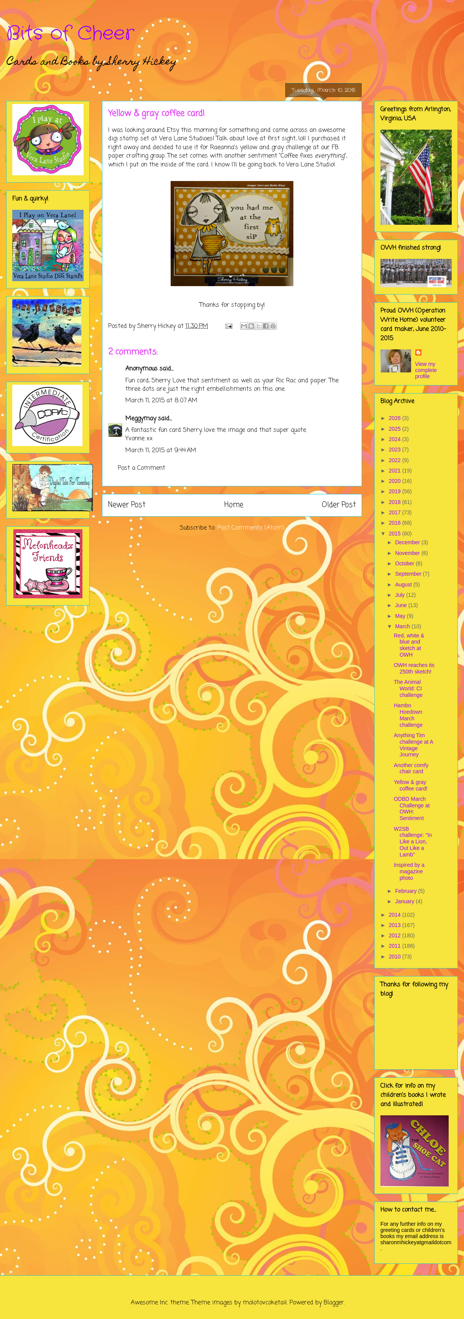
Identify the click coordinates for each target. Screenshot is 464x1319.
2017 (395, 512)
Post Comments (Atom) (251, 528)
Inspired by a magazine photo (409, 871)
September (409, 574)
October (405, 563)
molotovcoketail (265, 1302)
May (400, 616)
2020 (395, 481)
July (400, 595)
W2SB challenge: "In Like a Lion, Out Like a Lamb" (413, 842)
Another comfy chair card (411, 768)
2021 (395, 471)
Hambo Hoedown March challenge (408, 715)
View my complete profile (426, 370)
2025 (395, 429)
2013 (395, 925)
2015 (395, 533)
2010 (395, 956)
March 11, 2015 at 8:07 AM (161, 400)
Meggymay (140, 418)
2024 (395, 439)
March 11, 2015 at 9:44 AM (160, 450)
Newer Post (126, 504)
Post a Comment (141, 468)
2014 (395, 915)
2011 (395, 946)
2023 (395, 449)
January (405, 901)
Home (233, 504)
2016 (395, 523)
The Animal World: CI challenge (408, 688)
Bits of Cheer (70, 34)
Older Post (339, 504)
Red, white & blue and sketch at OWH (409, 645)
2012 (395, 935)
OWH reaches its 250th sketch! (414, 668)
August (404, 584)
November (408, 553)
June (401, 605)
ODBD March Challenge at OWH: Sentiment (412, 808)
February (406, 891)
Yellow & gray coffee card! (411, 785)
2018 (395, 502)
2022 (395, 460)
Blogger (334, 1302)
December (408, 542)
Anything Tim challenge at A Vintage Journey (413, 744)
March (403, 626)
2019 (395, 491)
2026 (395, 418)
